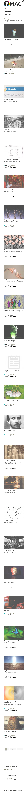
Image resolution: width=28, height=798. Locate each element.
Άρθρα (6, 73)
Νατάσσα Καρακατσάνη (13, 75)
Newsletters (13, 775)
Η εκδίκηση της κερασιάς (11, 400)
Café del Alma (8, 611)
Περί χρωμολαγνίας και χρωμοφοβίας (11, 702)
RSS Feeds (7, 775)
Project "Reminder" (9, 99)
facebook (6, 779)
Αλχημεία (6, 129)
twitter (10, 779)
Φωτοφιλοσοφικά (11, 73)
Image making (8, 69)
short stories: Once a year (11, 190)
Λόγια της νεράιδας (10, 340)
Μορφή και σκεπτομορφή (11, 581)
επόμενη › (13, 749)
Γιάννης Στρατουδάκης (13, 44)
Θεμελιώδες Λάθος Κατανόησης (13, 310)
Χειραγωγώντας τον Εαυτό (12, 39)
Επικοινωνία (14, 766)
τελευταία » (19, 749)
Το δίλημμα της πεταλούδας (12, 641)
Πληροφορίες (7, 766)
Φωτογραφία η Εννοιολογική (12, 460)
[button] (8, 11)
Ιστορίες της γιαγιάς (10, 490)
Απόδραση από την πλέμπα (12, 280)
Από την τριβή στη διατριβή (12, 159)
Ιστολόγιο (6, 770)
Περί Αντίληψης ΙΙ (9, 520)
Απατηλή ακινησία (9, 550)
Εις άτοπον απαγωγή (10, 671)
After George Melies (9, 430)
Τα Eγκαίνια (7, 250)
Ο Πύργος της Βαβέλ (10, 731)
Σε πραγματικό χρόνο (10, 220)
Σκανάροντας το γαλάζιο (11, 370)
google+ (14, 779)
